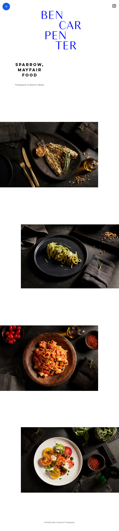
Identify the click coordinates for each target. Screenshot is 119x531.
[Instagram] (114, 6)
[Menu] (6, 6)
